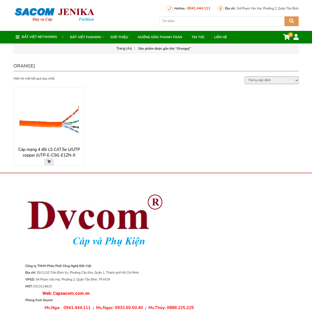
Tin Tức (198, 37)
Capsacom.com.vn (71, 293)
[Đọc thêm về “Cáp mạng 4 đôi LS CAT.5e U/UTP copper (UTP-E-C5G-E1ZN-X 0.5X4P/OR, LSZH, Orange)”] (49, 161)
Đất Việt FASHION (85, 37)
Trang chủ (124, 48)
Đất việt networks (39, 37)
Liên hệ (220, 37)
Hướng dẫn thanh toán (160, 37)
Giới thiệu (119, 37)
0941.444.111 (198, 8)
